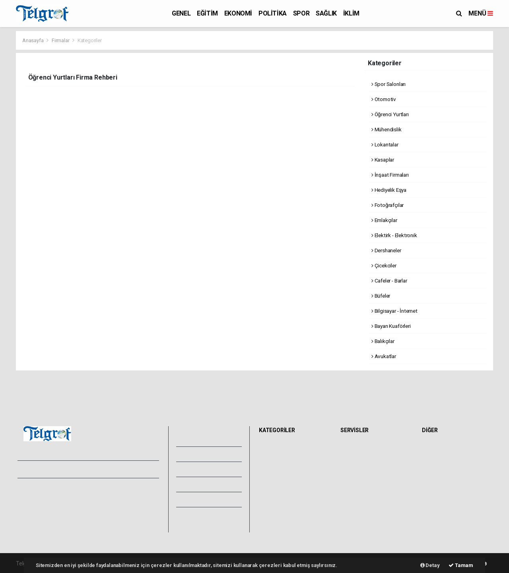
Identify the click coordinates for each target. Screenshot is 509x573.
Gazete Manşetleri (365, 527)
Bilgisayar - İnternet (394, 311)
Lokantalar (384, 144)
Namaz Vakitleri (362, 465)
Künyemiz (197, 499)
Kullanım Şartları (105, 497)
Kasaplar (382, 159)
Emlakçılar (384, 220)
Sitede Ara (437, 448)
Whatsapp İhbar (104, 506)
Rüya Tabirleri (440, 474)
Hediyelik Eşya (388, 190)
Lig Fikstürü (356, 483)
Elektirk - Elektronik (394, 235)
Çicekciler (383, 265)
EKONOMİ (238, 13)
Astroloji (434, 483)
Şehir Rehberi (359, 518)
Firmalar (60, 40)
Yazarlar (195, 469)
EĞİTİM (207, 13)
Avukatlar (383, 356)
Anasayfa (33, 40)
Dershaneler (386, 250)
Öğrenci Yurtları (390, 114)
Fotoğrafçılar (387, 205)
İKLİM (351, 13)
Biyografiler (438, 465)
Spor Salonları (388, 84)
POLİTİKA (272, 13)
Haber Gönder (102, 515)
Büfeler (380, 295)
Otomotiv (383, 99)
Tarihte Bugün (360, 492)
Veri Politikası (36, 515)
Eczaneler (355, 474)
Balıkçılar (382, 341)
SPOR (301, 13)
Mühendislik (386, 129)
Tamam (461, 565)
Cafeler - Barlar (389, 280)
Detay (430, 565)
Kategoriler (90, 40)
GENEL (181, 13)
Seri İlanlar (356, 509)
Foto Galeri (199, 439)
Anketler (434, 457)
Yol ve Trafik (358, 457)
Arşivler (194, 484)
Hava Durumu (359, 448)
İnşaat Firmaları (390, 175)
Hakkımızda (34, 497)
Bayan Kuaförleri (391, 326)
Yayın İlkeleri (35, 506)
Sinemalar (355, 500)
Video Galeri (200, 454)
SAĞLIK (326, 13)
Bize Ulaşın (198, 514)
